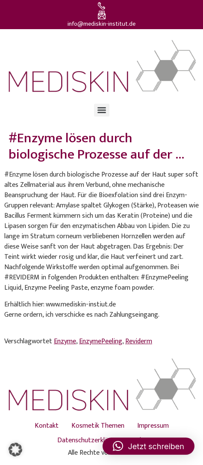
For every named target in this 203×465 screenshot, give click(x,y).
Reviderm (138, 341)
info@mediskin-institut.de (101, 24)
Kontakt (47, 426)
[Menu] (101, 110)
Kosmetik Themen (97, 426)
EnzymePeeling (100, 341)
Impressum (153, 426)
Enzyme (65, 341)
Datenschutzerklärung (89, 440)
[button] (15, 449)
